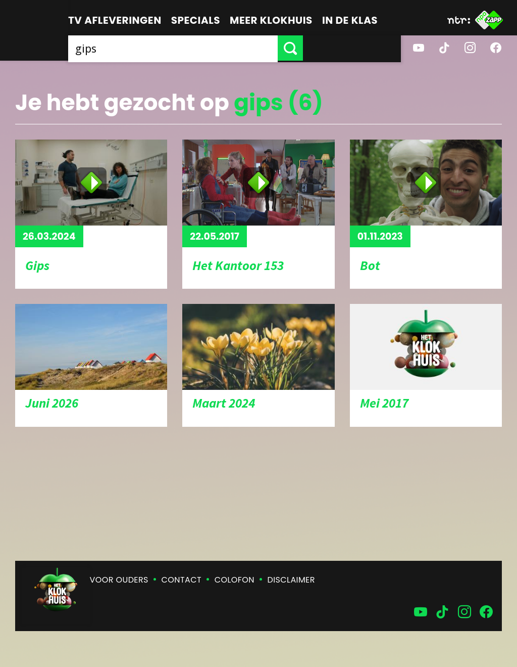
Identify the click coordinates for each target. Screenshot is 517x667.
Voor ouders (119, 580)
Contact (181, 580)
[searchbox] (222, 48)
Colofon (234, 580)
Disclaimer (291, 580)
